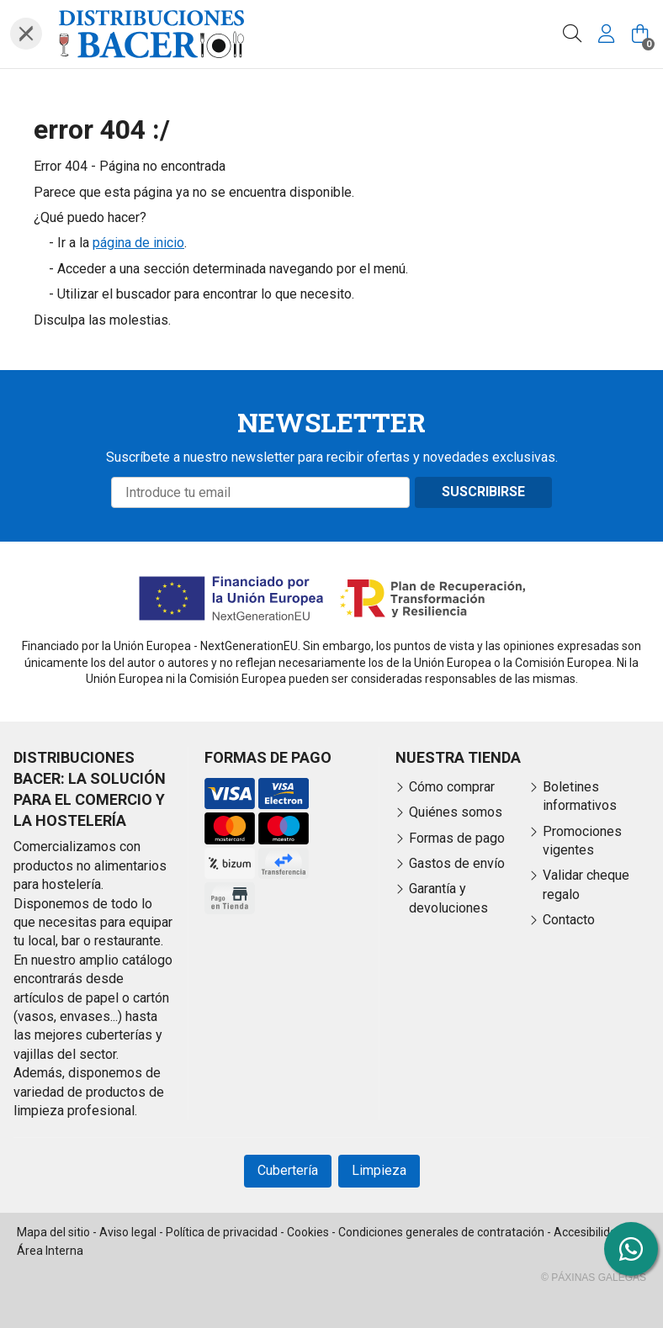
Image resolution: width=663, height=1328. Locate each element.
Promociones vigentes (582, 840)
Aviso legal (127, 1232)
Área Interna (50, 1250)
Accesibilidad (588, 1232)
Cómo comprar (452, 787)
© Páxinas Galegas (593, 1277)
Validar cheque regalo (586, 884)
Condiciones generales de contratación (441, 1232)
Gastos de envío (457, 863)
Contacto (569, 920)
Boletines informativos (580, 796)
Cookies (308, 1232)
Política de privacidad (222, 1232)
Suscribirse (483, 492)
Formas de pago (457, 838)
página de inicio (138, 243)
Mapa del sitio (53, 1232)
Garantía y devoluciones (448, 898)
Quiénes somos (455, 812)
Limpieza (379, 1170)
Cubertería (287, 1170)
